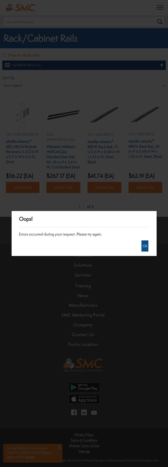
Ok (145, 246)
